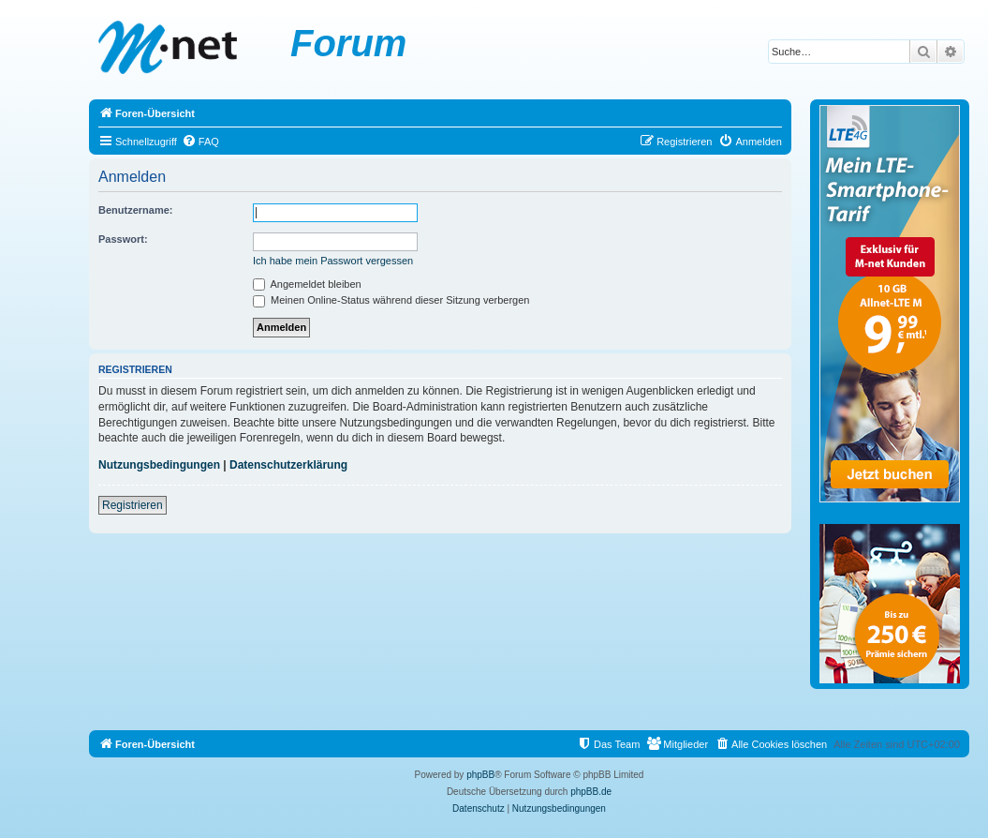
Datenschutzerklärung (288, 464)
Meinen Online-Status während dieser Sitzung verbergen (391, 300)
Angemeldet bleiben (307, 284)
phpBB (480, 775)
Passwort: (123, 239)
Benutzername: (135, 210)
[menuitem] (200, 141)
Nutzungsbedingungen (159, 464)
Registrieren (132, 505)
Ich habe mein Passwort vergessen (333, 260)
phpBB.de (591, 791)
